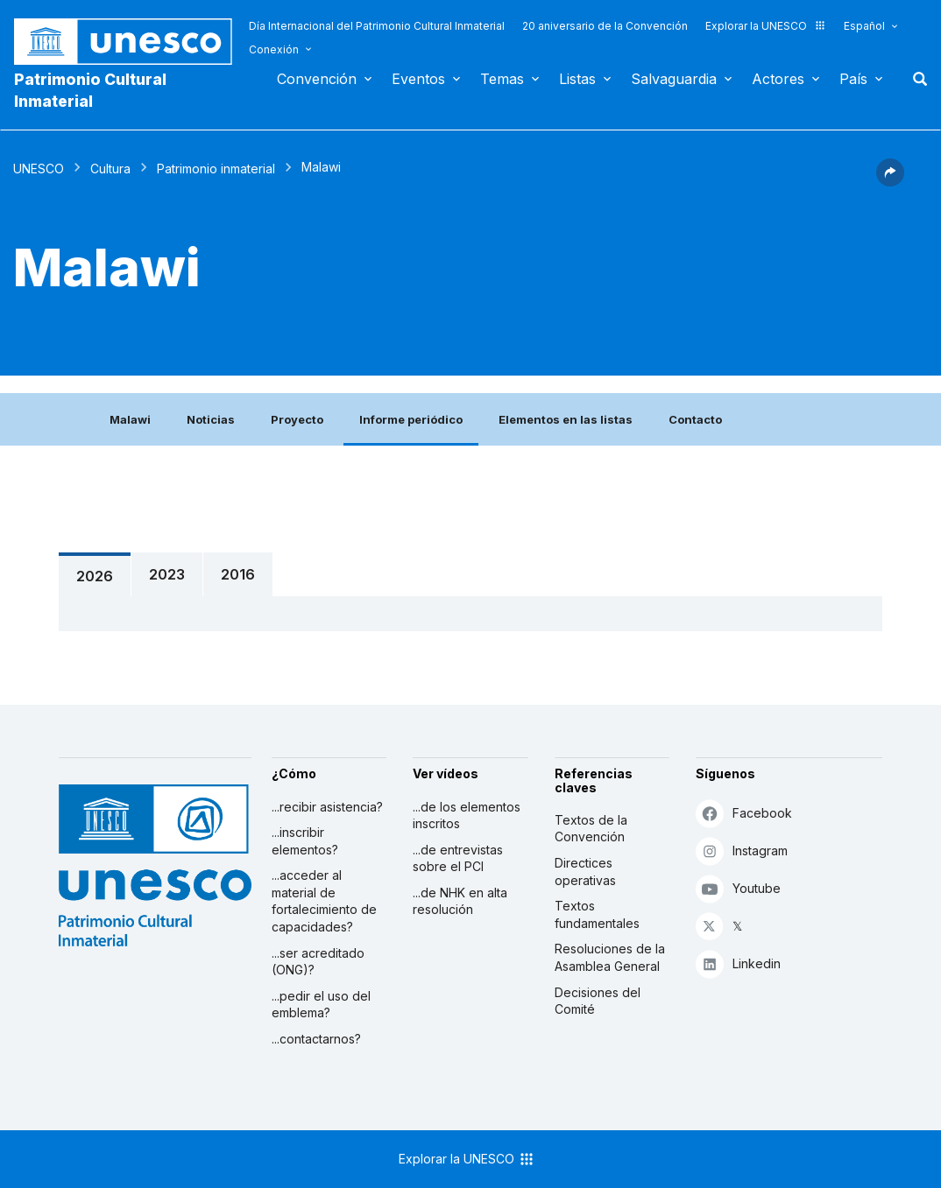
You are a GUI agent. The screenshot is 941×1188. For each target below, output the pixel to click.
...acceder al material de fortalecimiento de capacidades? (324, 901)
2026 (94, 576)
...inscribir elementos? (305, 841)
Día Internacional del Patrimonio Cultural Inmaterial (377, 25)
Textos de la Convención (591, 828)
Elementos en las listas (566, 419)
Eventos (418, 79)
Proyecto (297, 419)
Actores (778, 79)
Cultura (110, 168)
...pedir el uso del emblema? (321, 1004)
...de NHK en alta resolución (460, 901)
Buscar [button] (914, 79)
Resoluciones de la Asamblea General (610, 957)
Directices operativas (585, 871)
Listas (577, 79)
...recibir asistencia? (327, 806)
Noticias (211, 419)
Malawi (130, 419)
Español (864, 25)
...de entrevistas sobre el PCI (458, 858)
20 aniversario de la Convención (605, 25)
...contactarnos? (316, 1038)
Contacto (695, 419)
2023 (167, 574)
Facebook (744, 812)
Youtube (738, 888)
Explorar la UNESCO (765, 25)
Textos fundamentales (597, 914)
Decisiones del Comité (597, 1001)
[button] (890, 181)
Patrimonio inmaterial (216, 168)
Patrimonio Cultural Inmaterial (90, 90)
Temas (502, 79)
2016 (238, 574)
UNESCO (38, 168)
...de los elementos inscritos (466, 815)
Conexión (274, 49)
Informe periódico (411, 419)
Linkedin (738, 963)
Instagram (742, 850)
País (853, 79)
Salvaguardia (674, 79)
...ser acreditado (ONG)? (318, 961)
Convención (317, 79)
